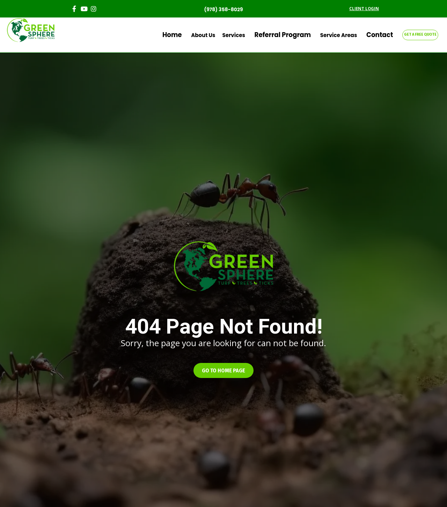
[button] (223, 370)
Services (258, 35)
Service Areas (348, 35)
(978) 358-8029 (223, 9)
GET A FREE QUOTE (420, 34)
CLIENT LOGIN (364, 8)
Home (201, 35)
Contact (384, 35)
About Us (227, 35)
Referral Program (300, 35)
